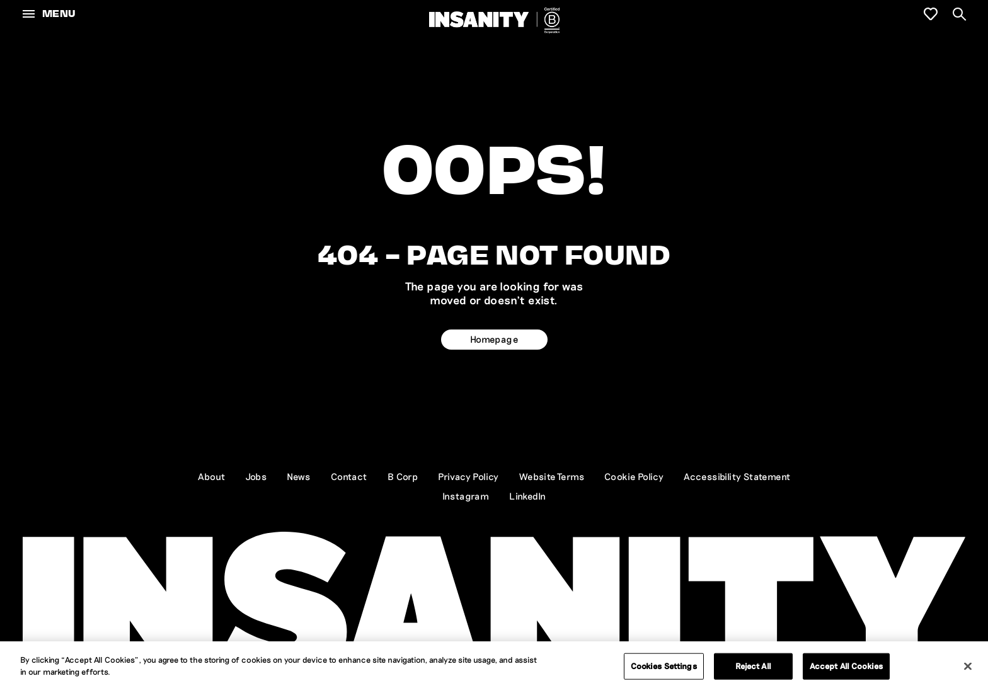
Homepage (494, 339)
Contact (349, 476)
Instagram (466, 495)
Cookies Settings (664, 666)
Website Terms (551, 476)
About (212, 476)
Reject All (753, 666)
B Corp (403, 476)
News (299, 476)
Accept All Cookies (846, 666)
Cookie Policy (633, 476)
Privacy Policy (468, 476)
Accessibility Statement (737, 476)
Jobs (256, 476)
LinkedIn (527, 495)
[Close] (968, 666)
